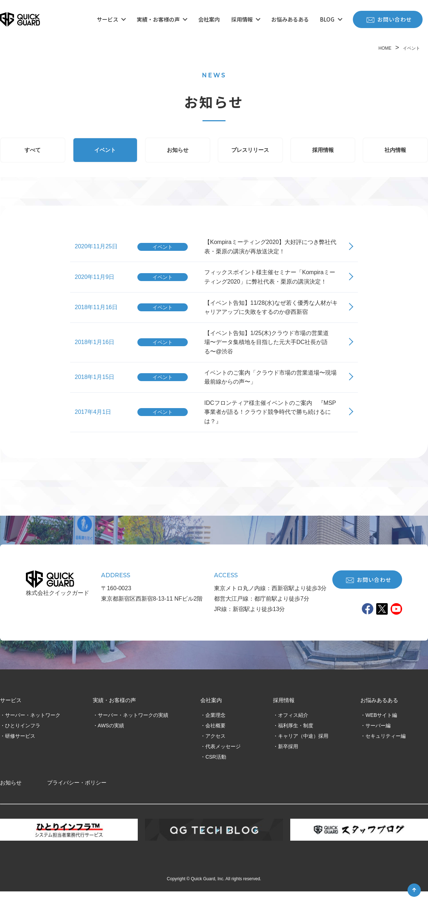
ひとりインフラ (22, 738)
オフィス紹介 (293, 727)
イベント (105, 152)
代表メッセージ (223, 758)
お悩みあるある (290, 19)
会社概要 (215, 738)
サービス (111, 19)
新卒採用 (288, 758)
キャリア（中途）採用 (303, 748)
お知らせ (177, 152)
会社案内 (209, 19)
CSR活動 (215, 769)
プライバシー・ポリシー (76, 795)
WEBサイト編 (381, 727)
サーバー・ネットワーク (32, 727)
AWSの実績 (111, 738)
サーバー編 (378, 738)
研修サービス (20, 748)
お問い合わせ (389, 19)
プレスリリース (250, 152)
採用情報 (245, 19)
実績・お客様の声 (162, 19)
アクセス (215, 748)
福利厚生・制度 (295, 738)
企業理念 (215, 727)
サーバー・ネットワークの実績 (133, 727)
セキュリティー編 (385, 748)
